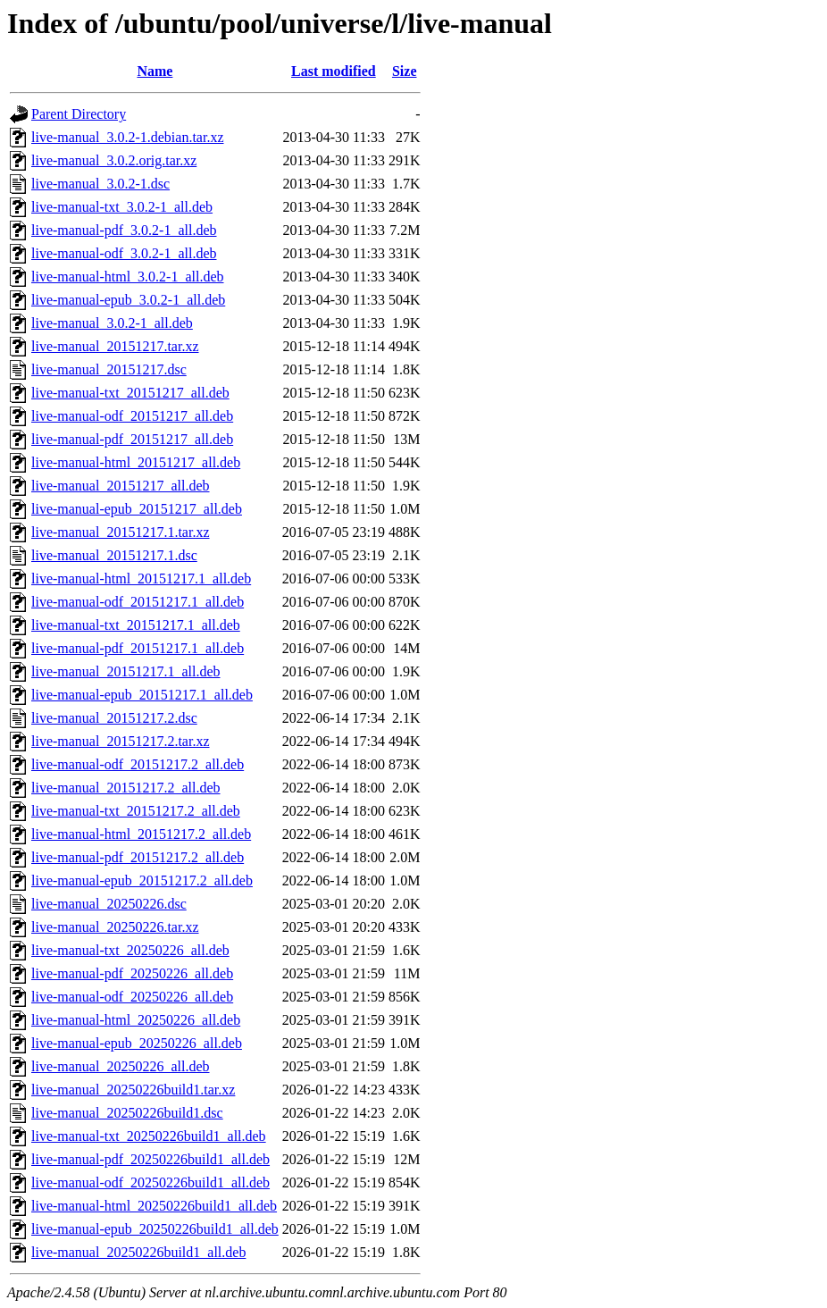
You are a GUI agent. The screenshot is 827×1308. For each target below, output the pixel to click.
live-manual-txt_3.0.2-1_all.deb (122, 206)
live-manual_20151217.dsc (109, 369)
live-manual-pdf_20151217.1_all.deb (137, 648)
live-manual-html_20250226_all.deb (135, 1019)
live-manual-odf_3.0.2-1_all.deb (124, 253)
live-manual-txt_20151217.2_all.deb (135, 810)
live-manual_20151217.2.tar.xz (120, 741)
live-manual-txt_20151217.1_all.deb (135, 625)
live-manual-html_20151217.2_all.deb (141, 834)
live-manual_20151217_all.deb (120, 485)
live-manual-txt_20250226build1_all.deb (148, 1136)
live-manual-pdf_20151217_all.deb (132, 439)
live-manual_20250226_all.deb (120, 1066)
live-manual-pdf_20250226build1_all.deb (150, 1159)
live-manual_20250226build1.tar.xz (133, 1089)
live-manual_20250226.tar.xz (115, 927)
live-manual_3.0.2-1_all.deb (112, 323)
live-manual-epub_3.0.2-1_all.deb (128, 299)
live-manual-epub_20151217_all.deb (136, 508)
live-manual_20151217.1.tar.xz (120, 532)
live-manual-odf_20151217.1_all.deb (137, 601)
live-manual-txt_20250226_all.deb (130, 950)
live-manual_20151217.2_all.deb (126, 787)
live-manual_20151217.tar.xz (115, 346)
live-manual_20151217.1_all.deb (126, 671)
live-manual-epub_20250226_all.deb (136, 1043)
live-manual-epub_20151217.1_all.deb (142, 694)
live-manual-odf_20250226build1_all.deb (150, 1182)
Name (154, 71)
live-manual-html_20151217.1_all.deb (141, 578)
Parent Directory (78, 114)
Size (404, 71)
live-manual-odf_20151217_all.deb (132, 415)
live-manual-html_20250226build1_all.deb (154, 1205)
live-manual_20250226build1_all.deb (138, 1252)
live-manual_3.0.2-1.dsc (100, 183)
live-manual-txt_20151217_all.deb (130, 392)
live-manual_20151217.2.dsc (114, 717)
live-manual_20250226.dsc (109, 903)
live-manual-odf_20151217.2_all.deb (137, 764)
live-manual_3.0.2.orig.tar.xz (113, 160)
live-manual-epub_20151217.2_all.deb (142, 880)
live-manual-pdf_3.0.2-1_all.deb (124, 230)
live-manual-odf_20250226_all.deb (132, 996)
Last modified (333, 71)
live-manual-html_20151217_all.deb (135, 462)
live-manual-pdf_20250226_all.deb (132, 973)
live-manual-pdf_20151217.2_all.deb (137, 857)
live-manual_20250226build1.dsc (127, 1112)
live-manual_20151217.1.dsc (114, 555)
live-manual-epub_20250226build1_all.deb (155, 1229)
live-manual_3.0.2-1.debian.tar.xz (127, 137)
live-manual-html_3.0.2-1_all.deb (127, 276)
